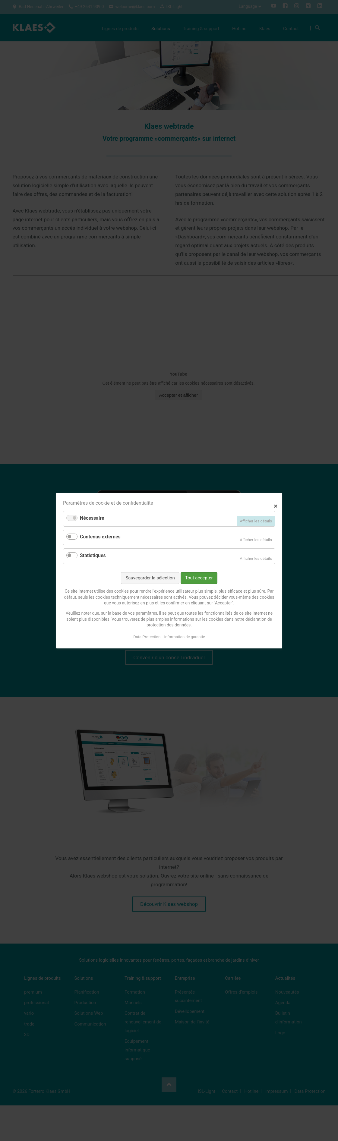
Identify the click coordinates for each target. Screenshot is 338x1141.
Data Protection (146, 636)
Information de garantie (184, 636)
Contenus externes (100, 537)
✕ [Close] (275, 505)
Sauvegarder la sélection (150, 577)
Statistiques (93, 555)
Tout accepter (199, 577)
